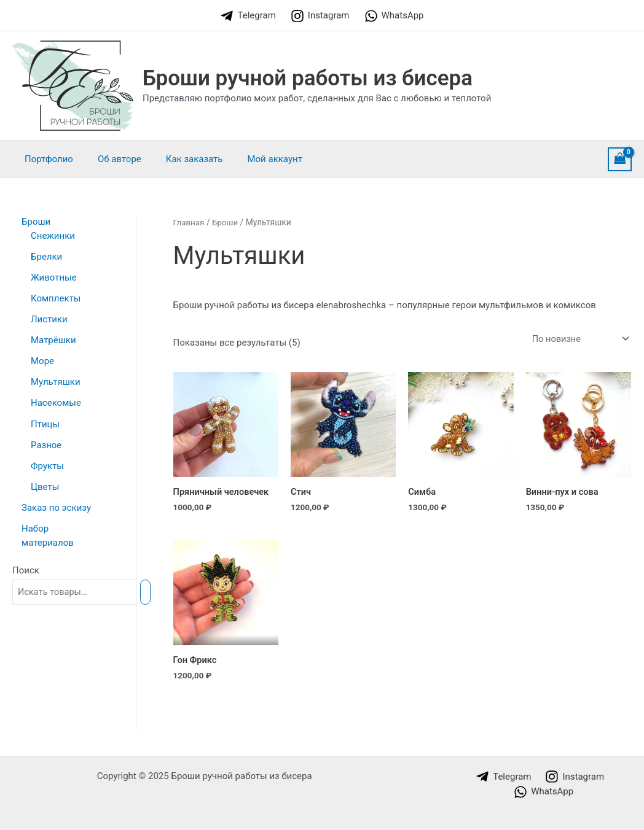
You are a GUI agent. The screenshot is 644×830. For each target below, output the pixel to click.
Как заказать (179, 159)
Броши (226, 222)
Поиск (25, 567)
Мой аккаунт (253, 159)
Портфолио (46, 159)
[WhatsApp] (394, 16)
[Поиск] (154, 589)
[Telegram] (247, 16)
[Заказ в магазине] (578, 339)
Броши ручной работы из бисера (308, 78)
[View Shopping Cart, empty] (620, 159)
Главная (189, 222)
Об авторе (110, 159)
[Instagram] (320, 16)
